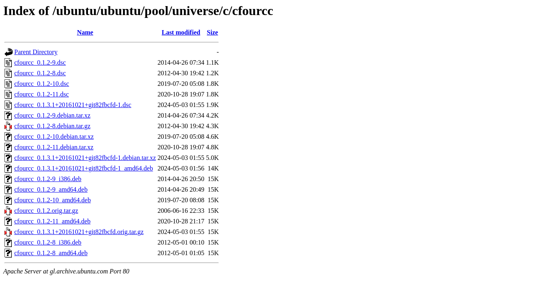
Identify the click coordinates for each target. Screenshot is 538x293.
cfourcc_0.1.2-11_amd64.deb (52, 221)
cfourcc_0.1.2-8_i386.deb (47, 242)
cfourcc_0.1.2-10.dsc (41, 83)
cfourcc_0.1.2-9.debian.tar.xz (52, 115)
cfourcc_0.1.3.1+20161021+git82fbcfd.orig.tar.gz (79, 231)
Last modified (181, 32)
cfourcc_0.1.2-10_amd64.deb (52, 200)
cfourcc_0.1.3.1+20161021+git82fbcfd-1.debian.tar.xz (85, 157)
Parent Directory (35, 51)
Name (85, 32)
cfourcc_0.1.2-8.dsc (40, 73)
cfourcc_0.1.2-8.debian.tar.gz (52, 125)
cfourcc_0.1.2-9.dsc (40, 62)
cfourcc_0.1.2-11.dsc (41, 94)
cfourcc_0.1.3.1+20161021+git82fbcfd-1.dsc (72, 104)
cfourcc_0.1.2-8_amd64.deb (51, 252)
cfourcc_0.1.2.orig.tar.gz (46, 210)
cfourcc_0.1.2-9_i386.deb (47, 178)
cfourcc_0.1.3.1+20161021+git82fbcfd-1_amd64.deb (83, 168)
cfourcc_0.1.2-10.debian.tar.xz (54, 136)
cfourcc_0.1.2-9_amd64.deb (51, 189)
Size (212, 32)
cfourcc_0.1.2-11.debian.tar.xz (53, 147)
